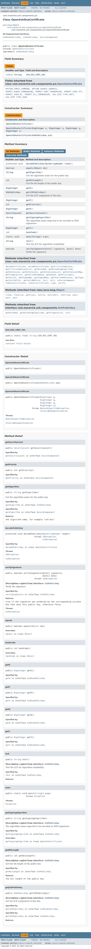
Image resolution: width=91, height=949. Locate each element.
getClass (30, 295)
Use (31, 3)
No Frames (45, 8)
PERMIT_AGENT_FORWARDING (19, 91)
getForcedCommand (34, 275)
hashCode (31, 232)
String (18, 75)
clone (8, 295)
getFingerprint (14, 275)
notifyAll (52, 295)
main (28, 237)
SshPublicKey (30, 37)
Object (38, 168)
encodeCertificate (38, 266)
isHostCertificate (16, 283)
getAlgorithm (33, 172)
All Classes (60, 8)
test (28, 241)
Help (63, 3)
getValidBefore (31, 280)
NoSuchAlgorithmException (54, 408)
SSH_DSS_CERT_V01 (35, 75)
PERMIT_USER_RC (14, 94)
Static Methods (31, 151)
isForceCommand (65, 280)
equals (29, 168)
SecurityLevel (14, 213)
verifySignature (35, 249)
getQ (28, 209)
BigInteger (38, 128)
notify (41, 295)
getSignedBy (25, 277)
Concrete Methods (16, 155)
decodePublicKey (35, 164)
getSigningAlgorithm (37, 217)
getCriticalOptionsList (19, 269)
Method (38, 11)
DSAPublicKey (39, 135)
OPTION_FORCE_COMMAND (18, 89)
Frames (34, 8)
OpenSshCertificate (23, 49)
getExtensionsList (50, 272)
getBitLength (33, 180)
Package (15, 3)
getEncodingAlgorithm (61, 269)
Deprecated (46, 3)
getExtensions (30, 272)
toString (65, 295)
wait (75, 295)
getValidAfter (13, 280)
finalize (18, 295)
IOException (49, 537)
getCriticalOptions (62, 266)
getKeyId (51, 275)
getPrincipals (66, 275)
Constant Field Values (18, 343)
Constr (28, 11)
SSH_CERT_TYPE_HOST (63, 94)
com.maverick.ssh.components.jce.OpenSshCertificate (34, 27)
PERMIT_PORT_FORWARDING (48, 91)
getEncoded (40, 269)
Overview (5, 3)
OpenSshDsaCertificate (18, 124)
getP (28, 200)
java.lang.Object (11, 25)
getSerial (11, 277)
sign (53, 283)
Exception (39, 796)
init (45, 280)
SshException (50, 539)
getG (28, 188)
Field (21, 11)
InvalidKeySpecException (54, 411)
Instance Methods (54, 151)
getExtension (13, 272)
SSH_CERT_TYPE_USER (16, 97)
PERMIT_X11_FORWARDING (37, 94)
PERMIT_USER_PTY (73, 91)
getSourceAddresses (62, 277)
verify (61, 283)
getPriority (32, 204)
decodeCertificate (16, 266)
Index (56, 3)
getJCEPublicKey (35, 192)
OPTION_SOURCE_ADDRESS (44, 89)
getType (79, 277)
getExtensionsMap (72, 272)
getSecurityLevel (35, 213)
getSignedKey (41, 277)
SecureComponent (49, 37)
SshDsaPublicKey (12, 37)
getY (28, 228)
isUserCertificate (38, 283)
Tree (37, 3)
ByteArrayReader (54, 164)
